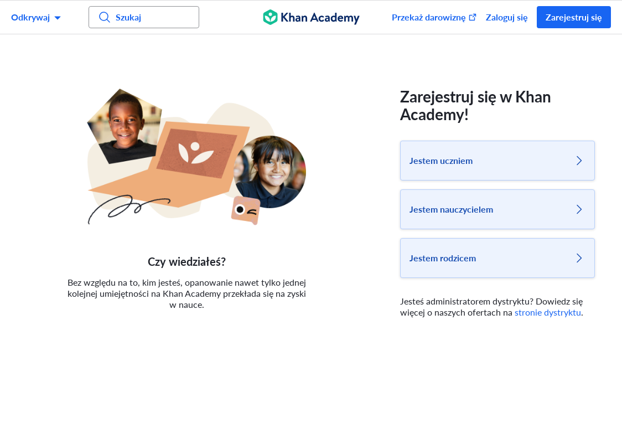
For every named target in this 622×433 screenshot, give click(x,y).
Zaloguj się (507, 17)
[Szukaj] (144, 17)
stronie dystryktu (548, 312)
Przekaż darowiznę (434, 17)
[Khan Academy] (311, 17)
